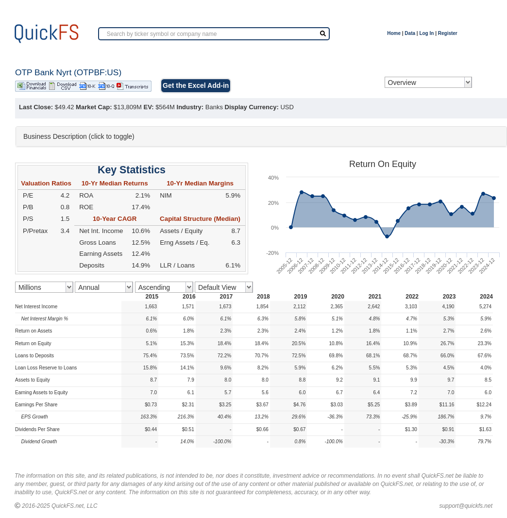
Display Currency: (252, 107)
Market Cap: (94, 107)
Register (447, 33)
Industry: (190, 107)
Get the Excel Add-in (196, 85)
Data (410, 33)
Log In (426, 33)
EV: (149, 107)
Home (394, 33)
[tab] (261, 136)
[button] (261, 136)
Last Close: (36, 107)
